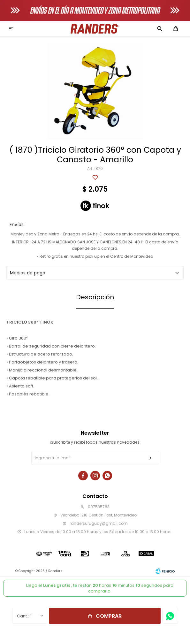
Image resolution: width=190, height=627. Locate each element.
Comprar (109, 616)
